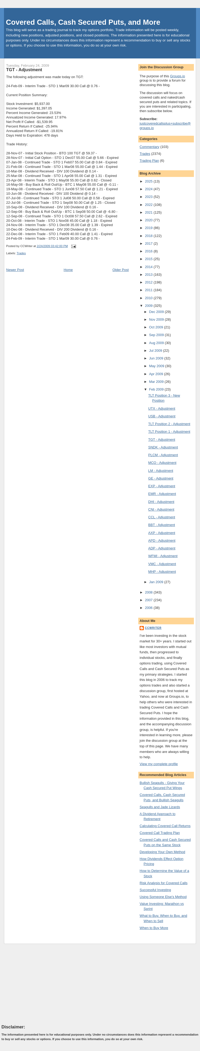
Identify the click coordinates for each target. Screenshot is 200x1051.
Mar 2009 (157, 382)
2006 (149, 608)
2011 (149, 290)
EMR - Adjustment (162, 494)
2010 (149, 298)
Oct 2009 (156, 327)
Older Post (120, 270)
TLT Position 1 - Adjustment (169, 432)
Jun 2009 (156, 358)
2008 (149, 592)
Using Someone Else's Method (163, 897)
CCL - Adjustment (161, 517)
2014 (149, 267)
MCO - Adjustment (162, 463)
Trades (21, 253)
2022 (149, 205)
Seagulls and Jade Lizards (160, 807)
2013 (149, 275)
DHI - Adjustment (161, 502)
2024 (149, 189)
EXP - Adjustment (161, 486)
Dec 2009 (157, 312)
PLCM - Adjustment (163, 455)
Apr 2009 (156, 374)
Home (68, 270)
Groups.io (177, 76)
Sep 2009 (157, 335)
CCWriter (153, 627)
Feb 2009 (157, 389)
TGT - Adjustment (24, 69)
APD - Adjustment (162, 541)
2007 (149, 600)
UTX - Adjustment (161, 408)
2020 (149, 220)
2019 (149, 228)
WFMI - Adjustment (163, 556)
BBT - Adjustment (161, 525)
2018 (149, 236)
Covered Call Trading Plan (160, 833)
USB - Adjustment (162, 416)
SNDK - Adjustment (163, 447)
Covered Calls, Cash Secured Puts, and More (83, 22)
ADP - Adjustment (161, 548)
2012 (149, 282)
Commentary (149, 147)
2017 (149, 243)
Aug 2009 (157, 343)
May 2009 (157, 366)
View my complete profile (159, 764)
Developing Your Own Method (162, 852)
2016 (149, 251)
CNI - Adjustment (161, 509)
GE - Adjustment (161, 478)
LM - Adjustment (160, 471)
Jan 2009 (156, 582)
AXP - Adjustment (161, 533)
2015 (149, 259)
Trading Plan (149, 161)
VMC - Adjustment (162, 564)
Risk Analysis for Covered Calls (164, 883)
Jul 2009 (156, 351)
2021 (149, 212)
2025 (149, 181)
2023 (149, 197)
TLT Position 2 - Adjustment (169, 424)
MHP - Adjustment (162, 572)
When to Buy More (154, 928)
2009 (149, 306)
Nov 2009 (157, 319)
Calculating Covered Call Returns (165, 826)
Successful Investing (155, 890)
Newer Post (15, 270)
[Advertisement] (41, 984)
